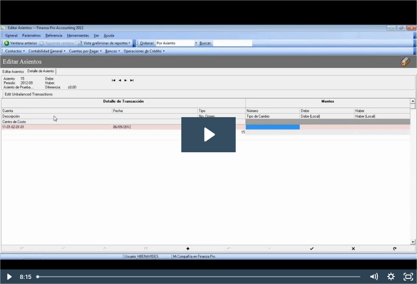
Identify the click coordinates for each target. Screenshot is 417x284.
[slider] (199, 276)
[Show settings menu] (391, 276)
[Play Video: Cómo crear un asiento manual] (208, 134)
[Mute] (373, 276)
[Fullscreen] (408, 276)
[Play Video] (8, 276)
